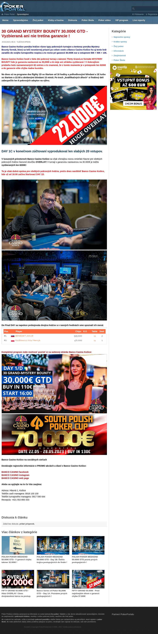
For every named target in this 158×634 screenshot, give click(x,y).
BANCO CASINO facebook (15, 472)
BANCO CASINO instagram (15, 475)
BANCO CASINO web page (15, 478)
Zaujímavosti (120, 55)
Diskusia (72, 20)
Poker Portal (9, 14)
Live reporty (139, 20)
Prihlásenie (139, 14)
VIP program (121, 20)
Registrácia (152, 14)
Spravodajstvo (23, 14)
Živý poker (38, 20)
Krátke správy (120, 42)
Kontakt (27, 627)
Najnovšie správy (122, 37)
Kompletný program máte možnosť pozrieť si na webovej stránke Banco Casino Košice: (47, 352)
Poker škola (88, 20)
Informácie (119, 51)
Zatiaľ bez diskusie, (19, 524)
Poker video (104, 20)
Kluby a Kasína (55, 20)
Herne (5, 20)
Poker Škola (119, 60)
